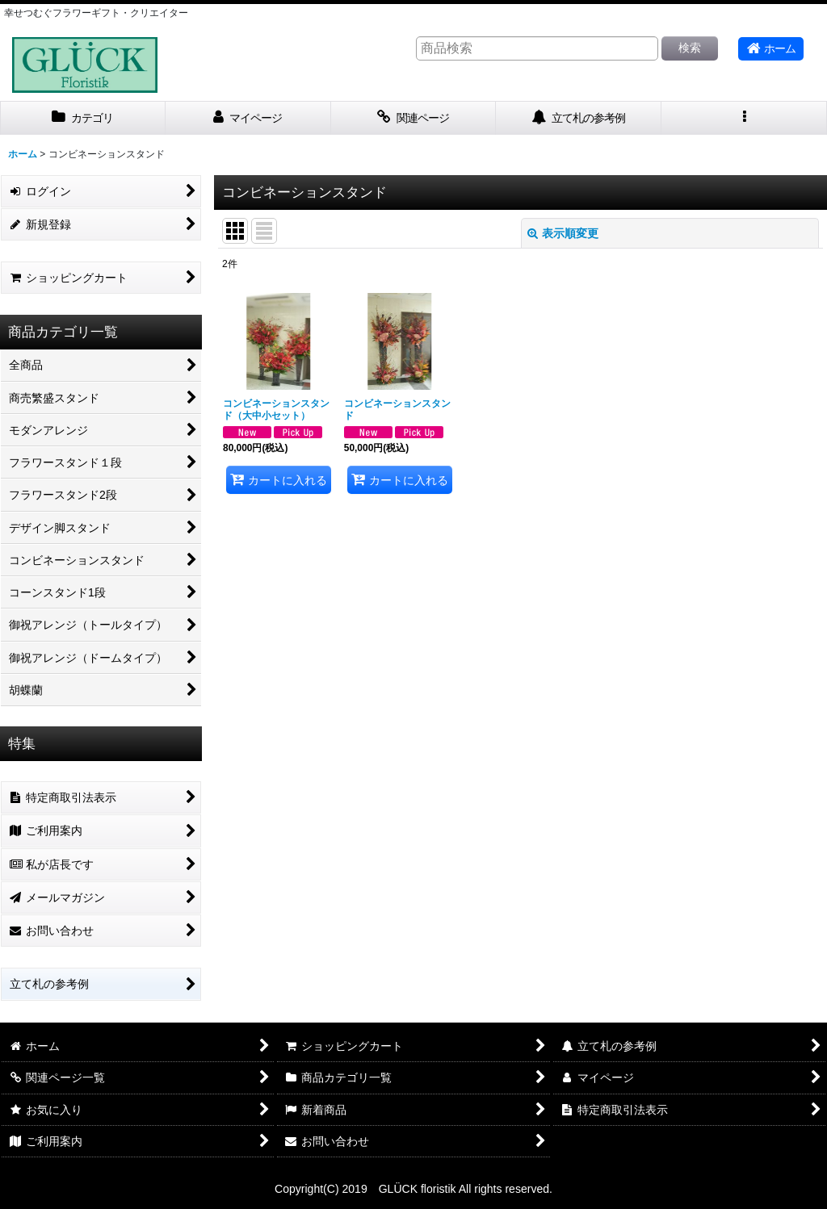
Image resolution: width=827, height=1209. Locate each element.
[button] (744, 118)
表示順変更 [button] (562, 233)
